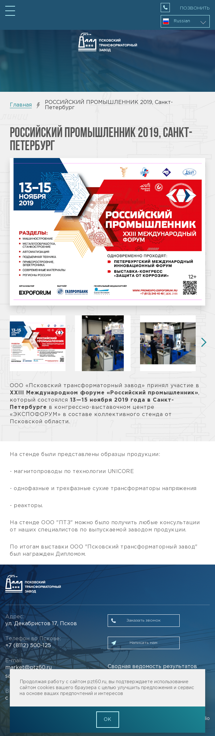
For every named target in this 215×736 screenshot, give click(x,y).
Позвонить (195, 8)
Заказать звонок (143, 620)
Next (201, 342)
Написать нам (143, 643)
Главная (21, 105)
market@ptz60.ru (28, 667)
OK (107, 720)
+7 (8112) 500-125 (28, 645)
